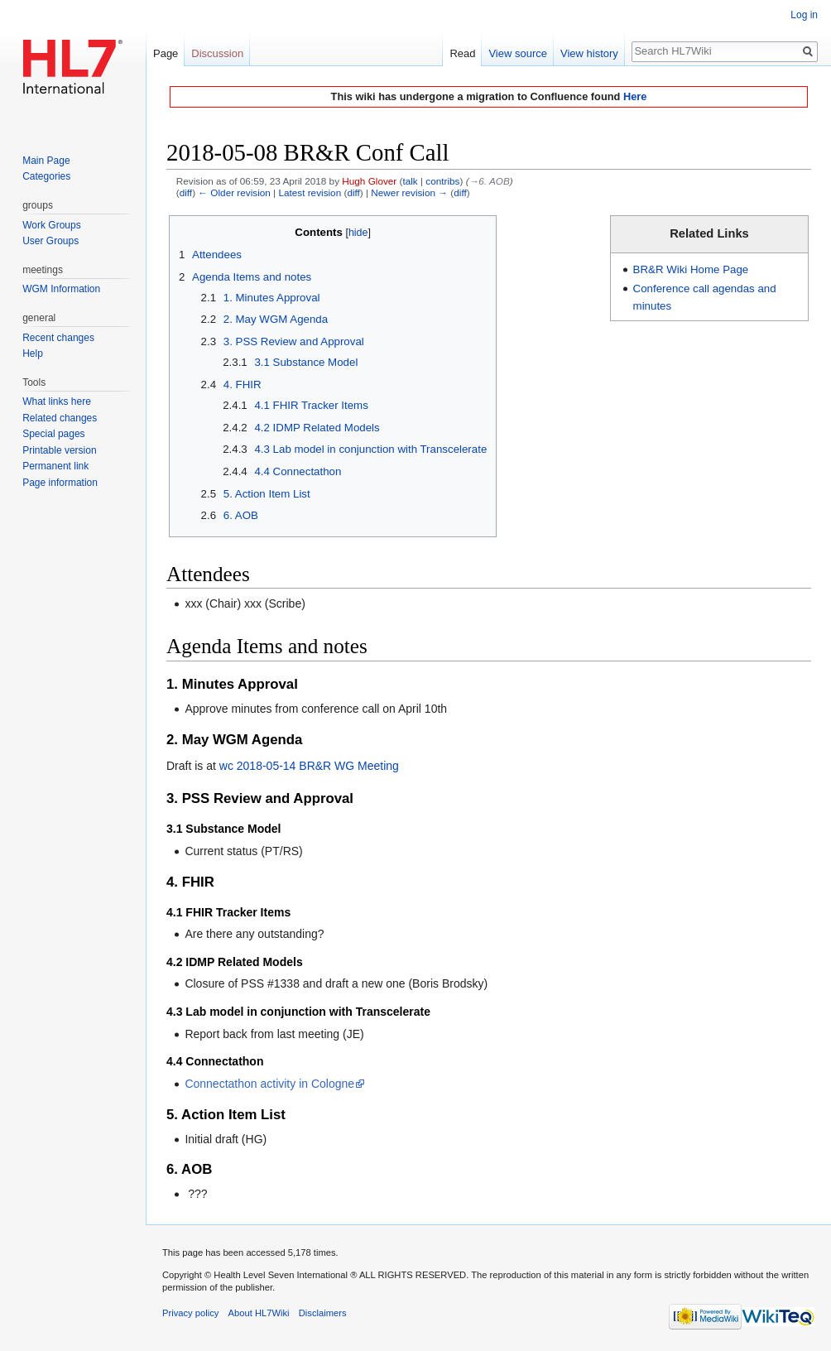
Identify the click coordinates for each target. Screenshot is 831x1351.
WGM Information (61, 289)
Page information (60, 482)
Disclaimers (323, 1313)
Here (634, 96)
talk (409, 180)
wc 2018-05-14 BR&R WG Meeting (309, 765)
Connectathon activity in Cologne (269, 1083)
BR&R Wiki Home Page (691, 269)
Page (165, 53)
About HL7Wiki (259, 1313)
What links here (56, 401)
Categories (46, 176)
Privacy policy (190, 1313)
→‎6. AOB (489, 180)
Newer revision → (409, 192)
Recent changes (58, 338)
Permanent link (55, 466)
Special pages (53, 434)
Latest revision (309, 192)
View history (589, 53)
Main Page (46, 160)
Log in (804, 15)
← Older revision (234, 192)
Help (32, 353)
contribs (442, 180)
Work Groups (51, 225)
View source (517, 53)
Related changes (59, 418)
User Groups (50, 241)
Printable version (59, 450)
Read (462, 53)
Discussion (217, 53)
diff (186, 192)
